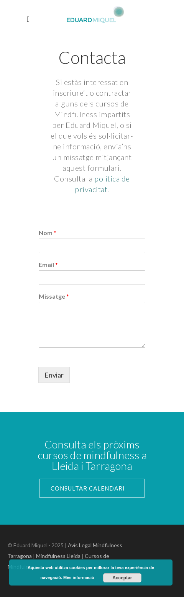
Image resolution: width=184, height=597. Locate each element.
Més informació (78, 577)
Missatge (54, 296)
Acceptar (122, 578)
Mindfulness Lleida (58, 556)
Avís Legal (80, 545)
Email (48, 264)
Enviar (54, 375)
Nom (47, 232)
